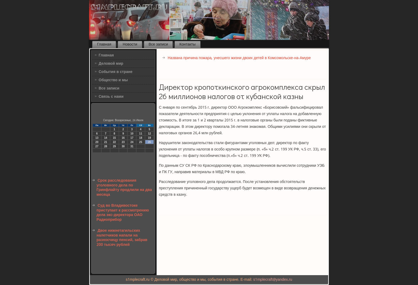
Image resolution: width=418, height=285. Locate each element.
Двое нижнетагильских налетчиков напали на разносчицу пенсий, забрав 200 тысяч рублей (122, 237)
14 (105, 137)
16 (123, 137)
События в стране (115, 72)
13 (96, 137)
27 (96, 146)
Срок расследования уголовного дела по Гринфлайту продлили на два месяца (124, 187)
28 (105, 146)
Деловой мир (111, 63)
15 (114, 137)
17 (131, 137)
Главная (104, 44)
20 (96, 142)
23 (123, 142)
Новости (130, 44)
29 (114, 146)
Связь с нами (111, 96)
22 (114, 142)
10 (131, 133)
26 (149, 142)
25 (140, 142)
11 (140, 133)
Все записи (158, 44)
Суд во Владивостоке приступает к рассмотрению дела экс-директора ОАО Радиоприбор (123, 212)
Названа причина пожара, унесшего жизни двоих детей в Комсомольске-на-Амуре (239, 58)
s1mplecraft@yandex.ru (272, 279)
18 (140, 137)
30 (123, 146)
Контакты (187, 44)
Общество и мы (113, 80)
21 (105, 142)
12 (149, 133)
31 (131, 146)
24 (131, 142)
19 (149, 137)
